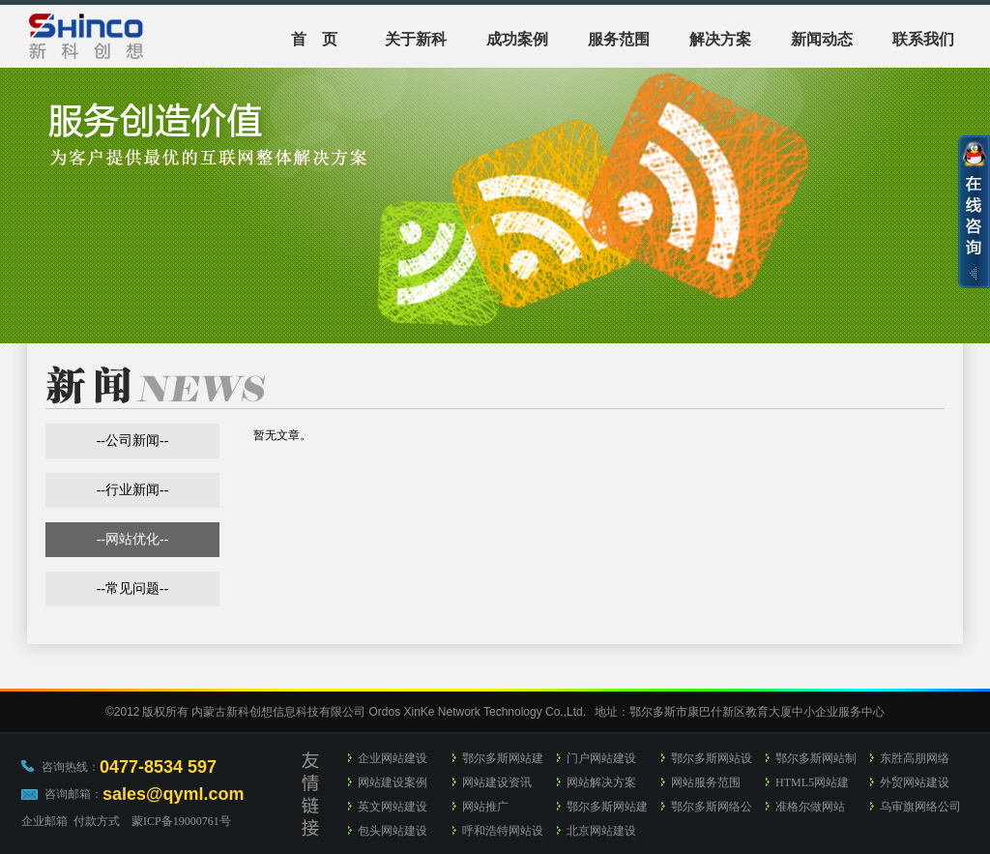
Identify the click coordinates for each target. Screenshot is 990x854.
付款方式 (96, 821)
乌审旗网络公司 (920, 806)
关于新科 (416, 39)
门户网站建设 (601, 758)
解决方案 (720, 39)
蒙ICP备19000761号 (181, 821)
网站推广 (485, 806)
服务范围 (619, 39)
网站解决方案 (601, 782)
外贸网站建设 (914, 782)
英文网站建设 (392, 806)
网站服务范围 (706, 782)
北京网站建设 (601, 831)
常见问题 (132, 588)
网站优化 (132, 539)
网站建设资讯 (497, 782)
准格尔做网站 (810, 806)
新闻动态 (822, 39)
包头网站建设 (392, 831)
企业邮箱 (44, 821)
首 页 (314, 39)
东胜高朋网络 (914, 758)
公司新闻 (132, 440)
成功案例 (517, 39)
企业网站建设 (392, 758)
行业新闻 (132, 490)
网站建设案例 (392, 782)
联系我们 (923, 39)
